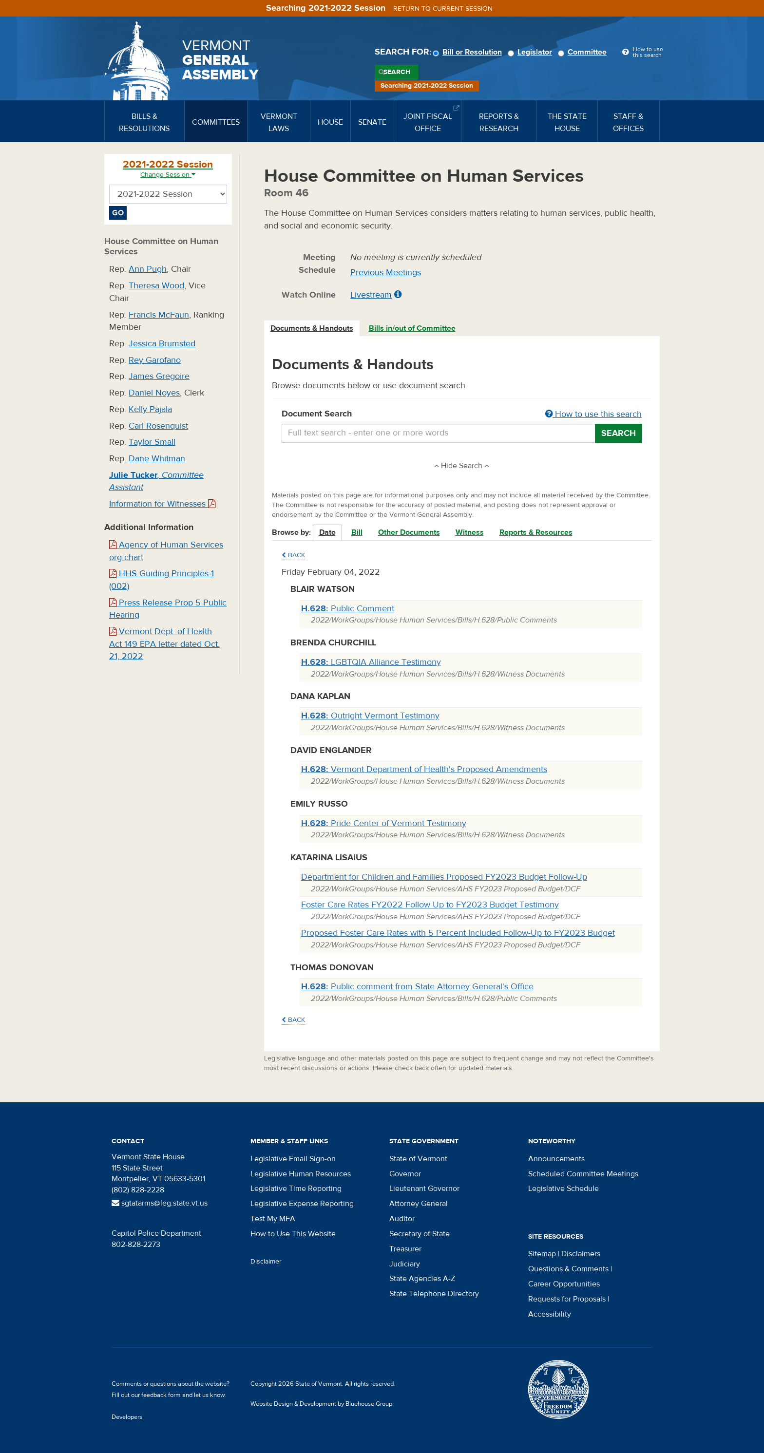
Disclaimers (580, 1254)
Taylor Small (152, 442)
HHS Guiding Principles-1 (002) (161, 580)
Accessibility (549, 1314)
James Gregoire (159, 376)
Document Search (462, 414)
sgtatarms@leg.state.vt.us (160, 1203)
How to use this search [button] (593, 414)
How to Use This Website (293, 1234)
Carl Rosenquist (158, 426)
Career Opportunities (564, 1284)
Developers (127, 1417)
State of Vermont (418, 1159)
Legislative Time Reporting (296, 1188)
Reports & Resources (536, 532)
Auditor (402, 1219)
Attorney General (418, 1203)
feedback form (161, 1395)
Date (327, 532)
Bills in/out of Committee (412, 328)
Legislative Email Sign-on (293, 1159)
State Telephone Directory (434, 1294)
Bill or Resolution (469, 52)
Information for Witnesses (162, 503)
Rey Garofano (155, 360)
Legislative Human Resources (300, 1174)
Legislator (531, 52)
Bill (357, 532)
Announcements (556, 1159)
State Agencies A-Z (422, 1278)
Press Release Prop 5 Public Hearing (168, 609)
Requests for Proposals (567, 1299)
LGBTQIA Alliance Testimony (371, 662)
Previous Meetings (385, 272)
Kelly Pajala (150, 409)
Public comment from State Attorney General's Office (417, 986)
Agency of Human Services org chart (166, 551)
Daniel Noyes (154, 392)
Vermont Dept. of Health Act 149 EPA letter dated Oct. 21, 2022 (164, 644)
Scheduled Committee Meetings (583, 1174)
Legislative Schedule (563, 1188)
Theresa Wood (156, 285)
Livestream (371, 295)
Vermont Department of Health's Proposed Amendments (424, 769)
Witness (470, 532)
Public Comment (347, 608)
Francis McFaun (159, 315)
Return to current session (443, 8)
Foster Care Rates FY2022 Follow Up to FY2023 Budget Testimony (430, 904)
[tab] (312, 329)
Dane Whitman (157, 458)
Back (293, 555)
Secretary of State (419, 1234)
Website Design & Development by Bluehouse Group (321, 1404)
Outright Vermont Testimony (370, 715)
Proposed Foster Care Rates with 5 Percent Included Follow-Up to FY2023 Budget (458, 933)
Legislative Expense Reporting (302, 1203)
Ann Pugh (148, 269)
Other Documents (409, 532)
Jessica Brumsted (162, 343)
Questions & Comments (568, 1269)
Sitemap (542, 1254)
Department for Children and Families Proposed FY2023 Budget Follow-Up (444, 877)
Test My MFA (272, 1219)
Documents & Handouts (311, 328)
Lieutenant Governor (424, 1188)
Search (396, 72)
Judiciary (404, 1264)
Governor (405, 1174)
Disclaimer (266, 1261)
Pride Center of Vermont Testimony (383, 823)
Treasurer (405, 1249)
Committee (584, 52)
